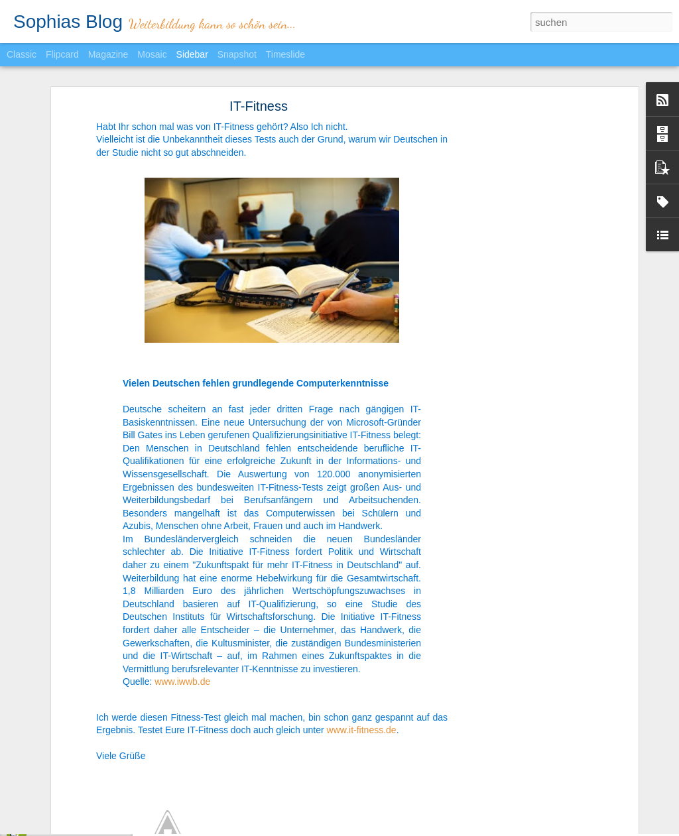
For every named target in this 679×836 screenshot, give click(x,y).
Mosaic (151, 54)
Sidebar (192, 54)
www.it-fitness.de (362, 685)
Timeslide (285, 54)
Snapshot (237, 54)
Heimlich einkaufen (65, 797)
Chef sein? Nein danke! (73, 826)
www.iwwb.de (182, 637)
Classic (21, 54)
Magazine (108, 54)
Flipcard (62, 54)
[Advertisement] (520, 269)
